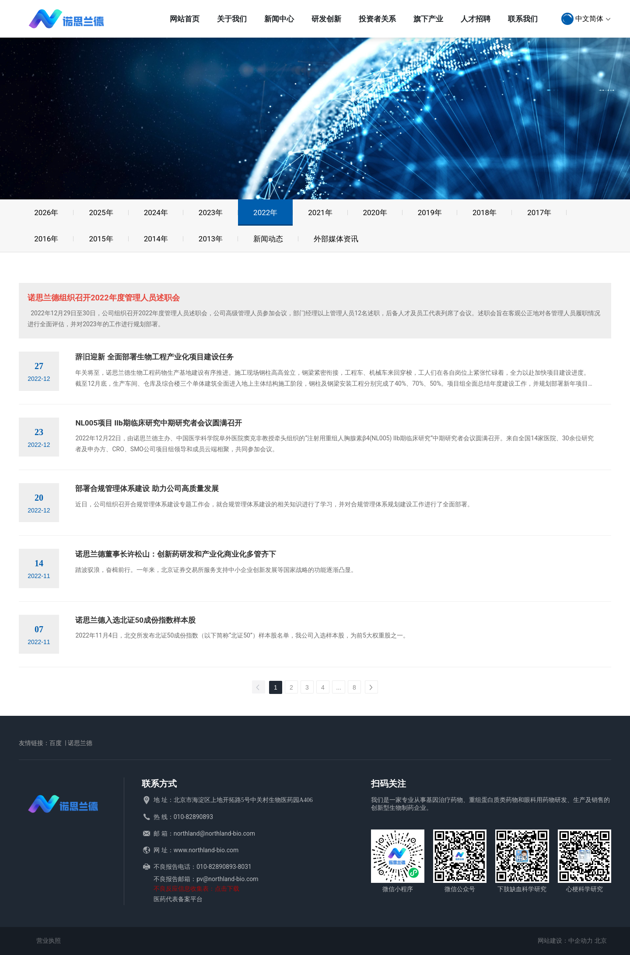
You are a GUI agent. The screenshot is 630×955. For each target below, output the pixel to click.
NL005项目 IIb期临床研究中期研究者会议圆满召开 (158, 422)
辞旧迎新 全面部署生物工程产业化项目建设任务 (154, 356)
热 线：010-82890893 (183, 816)
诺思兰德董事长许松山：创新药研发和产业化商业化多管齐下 (175, 554)
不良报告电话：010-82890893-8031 (203, 866)
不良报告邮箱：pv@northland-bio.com (206, 878)
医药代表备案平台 (178, 899)
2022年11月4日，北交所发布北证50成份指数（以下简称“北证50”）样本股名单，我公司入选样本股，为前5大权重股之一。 (242, 635)
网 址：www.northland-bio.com (196, 850)
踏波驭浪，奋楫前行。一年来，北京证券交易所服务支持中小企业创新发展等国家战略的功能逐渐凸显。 (216, 569)
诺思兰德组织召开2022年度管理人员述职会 (103, 297)
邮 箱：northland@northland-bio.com (204, 833)
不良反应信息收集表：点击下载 (196, 888)
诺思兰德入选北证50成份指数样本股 (135, 620)
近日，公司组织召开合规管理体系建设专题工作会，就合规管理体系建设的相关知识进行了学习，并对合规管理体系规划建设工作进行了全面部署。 (274, 504)
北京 (601, 940)
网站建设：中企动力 (565, 940)
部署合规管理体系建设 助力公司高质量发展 (146, 488)
